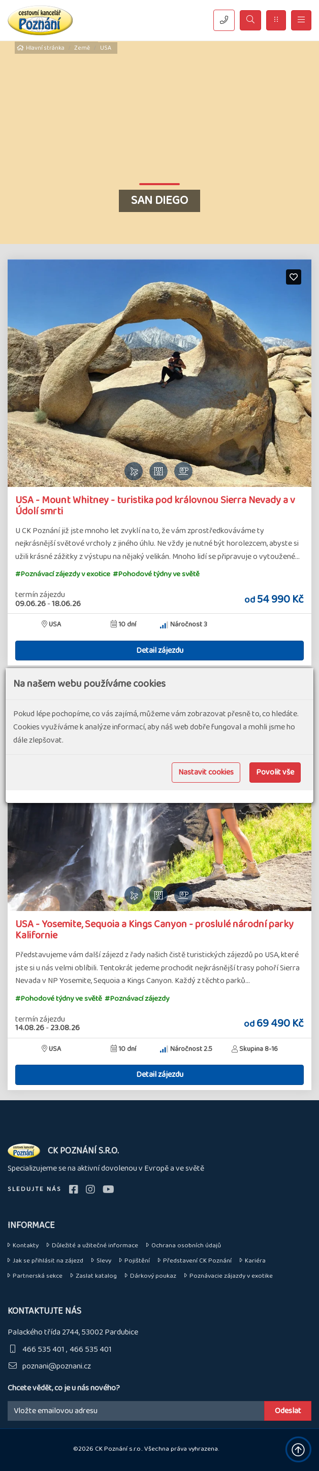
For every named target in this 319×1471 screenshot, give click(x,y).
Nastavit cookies (206, 772)
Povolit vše (275, 772)
